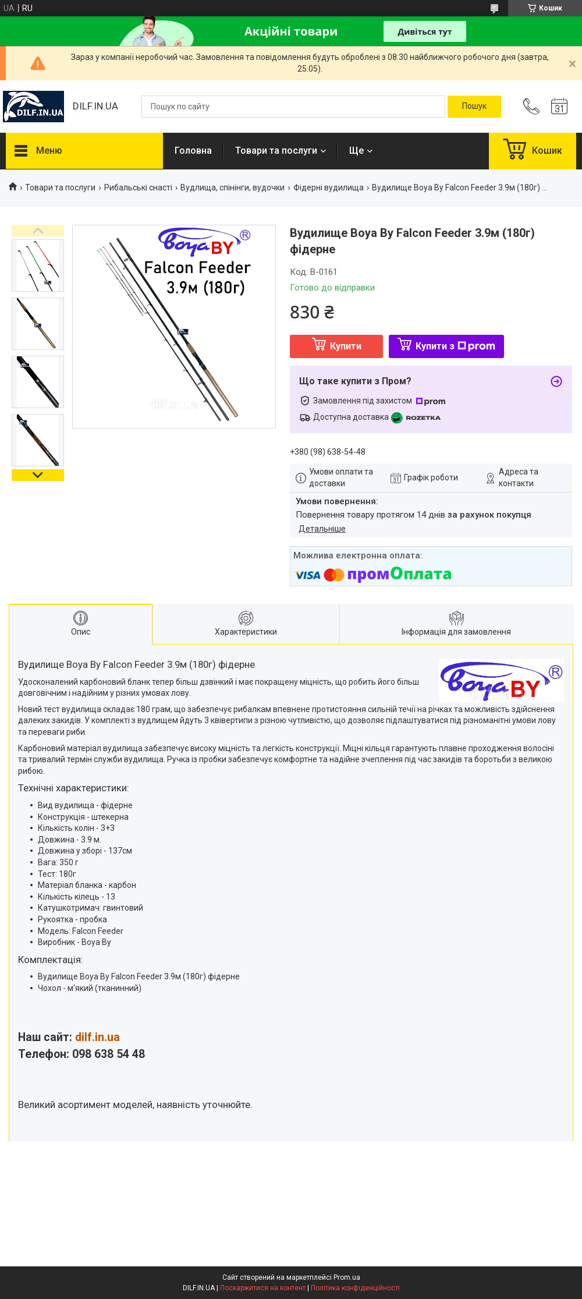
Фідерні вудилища (328, 187)
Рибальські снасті (138, 187)
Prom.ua (346, 1277)
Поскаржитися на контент (263, 1288)
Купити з (455, 346)
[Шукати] (474, 106)
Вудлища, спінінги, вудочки (232, 187)
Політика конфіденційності (355, 1288)
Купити (345, 346)
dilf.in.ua (97, 1037)
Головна (193, 150)
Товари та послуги (276, 150)
